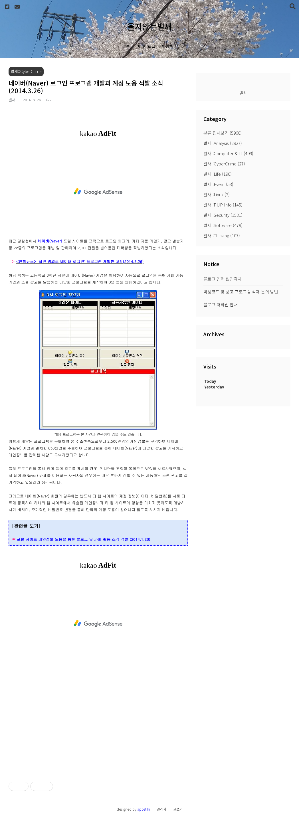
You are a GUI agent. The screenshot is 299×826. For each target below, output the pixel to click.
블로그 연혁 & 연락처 (222, 279)
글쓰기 (178, 809)
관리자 (161, 809)
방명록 (167, 46)
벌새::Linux (216, 194)
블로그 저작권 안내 (220, 304)
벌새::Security (223, 215)
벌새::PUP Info (223, 205)
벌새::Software (223, 225)
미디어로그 (146, 46)
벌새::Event (218, 184)
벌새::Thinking (221, 235)
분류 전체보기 (222, 133)
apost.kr (143, 809)
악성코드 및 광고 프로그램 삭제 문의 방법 (240, 292)
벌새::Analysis (222, 143)
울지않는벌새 (149, 26)
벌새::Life (217, 174)
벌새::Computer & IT (228, 153)
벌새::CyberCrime (224, 164)
